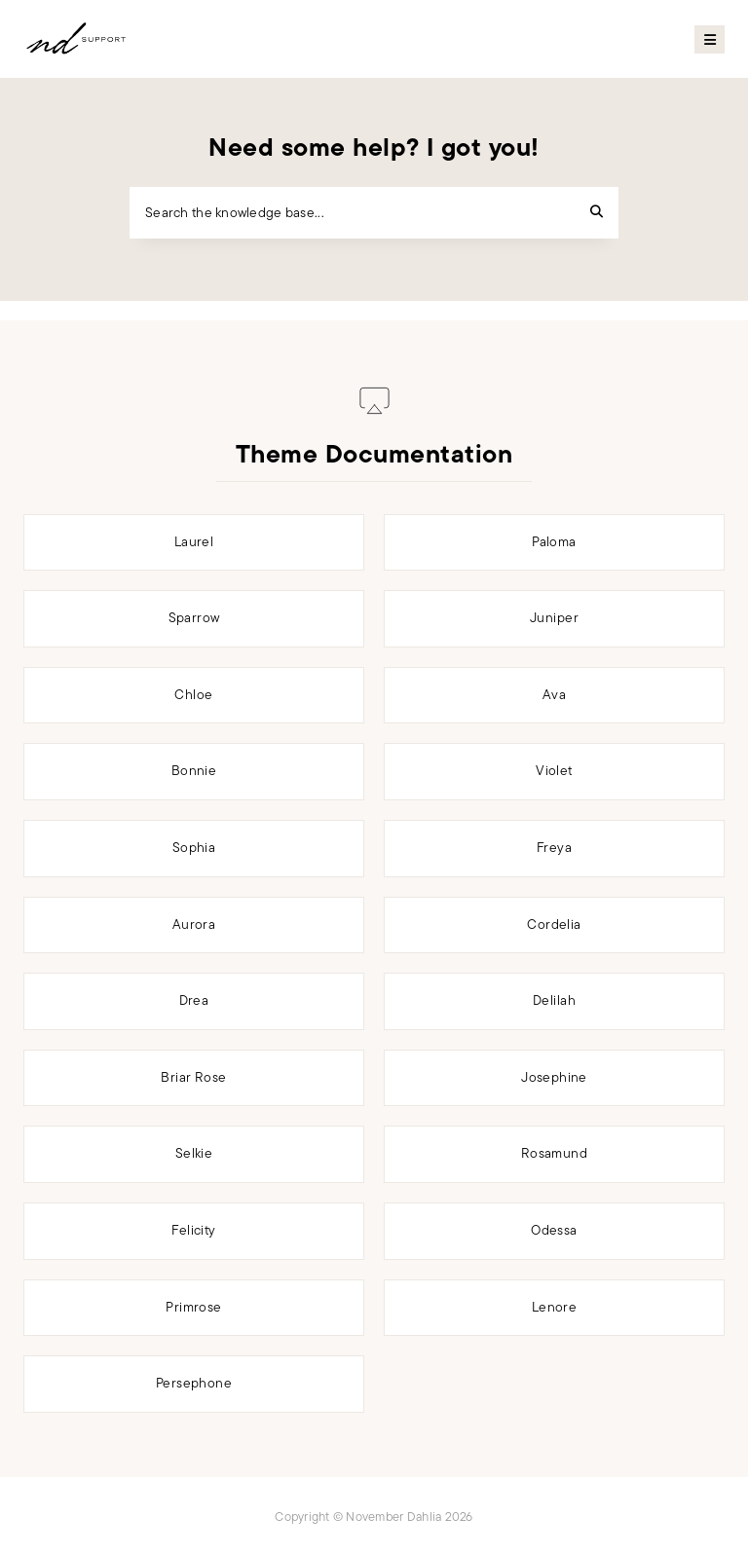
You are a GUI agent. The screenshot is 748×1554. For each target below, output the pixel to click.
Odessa (554, 1230)
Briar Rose (193, 1077)
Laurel (194, 542)
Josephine (554, 1077)
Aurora (194, 924)
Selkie (194, 1153)
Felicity (193, 1230)
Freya (554, 847)
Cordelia (553, 924)
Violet (554, 770)
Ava (554, 695)
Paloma (554, 542)
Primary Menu (709, 39)
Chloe (193, 695)
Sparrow (194, 618)
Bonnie (194, 770)
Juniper (554, 618)
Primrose (193, 1307)
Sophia (194, 847)
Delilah (554, 1000)
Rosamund (554, 1153)
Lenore (555, 1307)
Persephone (194, 1383)
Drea (194, 1000)
